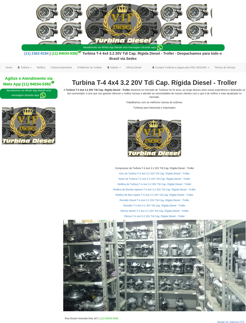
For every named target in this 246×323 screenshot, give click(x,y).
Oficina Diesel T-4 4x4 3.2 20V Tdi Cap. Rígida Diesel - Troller (154, 210)
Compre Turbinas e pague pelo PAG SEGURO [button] (180, 67)
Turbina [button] (24, 67)
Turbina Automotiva (61, 67)
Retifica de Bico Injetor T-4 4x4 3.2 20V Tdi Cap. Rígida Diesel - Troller (154, 194)
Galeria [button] (114, 67)
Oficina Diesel (133, 67)
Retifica (41, 67)
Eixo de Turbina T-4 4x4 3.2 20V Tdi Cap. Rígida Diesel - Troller (154, 173)
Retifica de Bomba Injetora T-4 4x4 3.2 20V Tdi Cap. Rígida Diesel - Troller (154, 189)
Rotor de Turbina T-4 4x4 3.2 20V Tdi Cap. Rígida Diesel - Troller (154, 178)
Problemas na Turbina (89, 67)
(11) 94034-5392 (64, 53)
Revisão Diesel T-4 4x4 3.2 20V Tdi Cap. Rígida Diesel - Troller (154, 200)
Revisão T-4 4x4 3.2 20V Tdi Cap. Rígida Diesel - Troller (154, 205)
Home (9, 67)
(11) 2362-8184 (36, 53)
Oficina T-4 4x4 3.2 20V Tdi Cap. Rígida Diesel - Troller (154, 216)
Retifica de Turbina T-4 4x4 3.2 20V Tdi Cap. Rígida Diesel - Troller (154, 184)
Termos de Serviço (225, 67)
